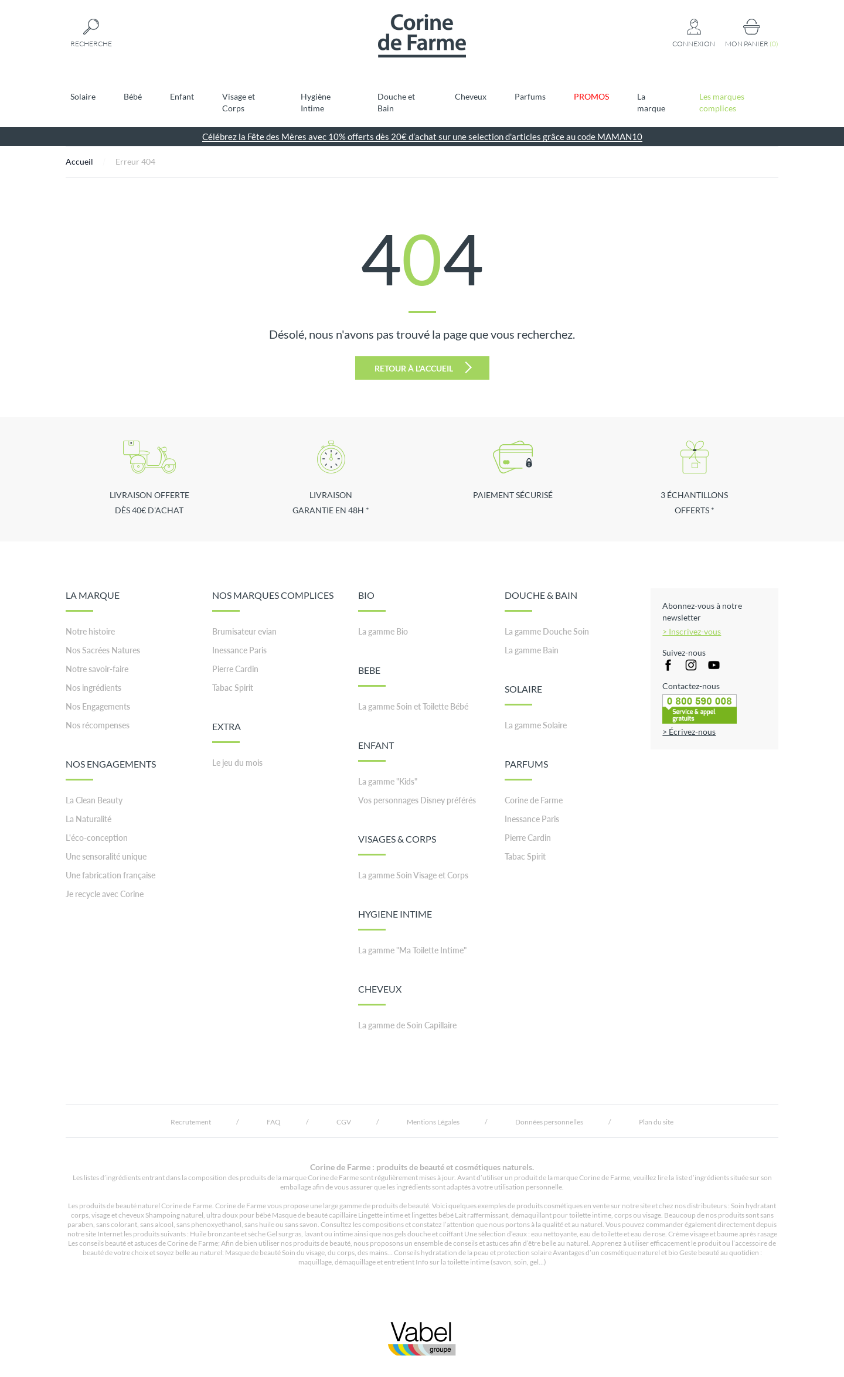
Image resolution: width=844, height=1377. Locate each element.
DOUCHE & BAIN (541, 600)
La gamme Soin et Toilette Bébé (413, 706)
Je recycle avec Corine (105, 894)
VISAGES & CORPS (397, 844)
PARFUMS (526, 769)
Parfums (530, 96)
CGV (343, 1121)
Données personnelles (549, 1121)
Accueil (79, 161)
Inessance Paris (239, 650)
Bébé (133, 96)
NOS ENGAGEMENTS (111, 769)
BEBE (372, 675)
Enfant (182, 96)
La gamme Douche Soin (547, 631)
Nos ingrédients (93, 688)
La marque (651, 102)
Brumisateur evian (244, 631)
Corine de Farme (534, 800)
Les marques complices (721, 102)
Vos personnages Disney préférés (417, 800)
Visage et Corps (238, 102)
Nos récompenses (98, 725)
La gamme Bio (383, 631)
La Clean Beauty (94, 800)
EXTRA (226, 732)
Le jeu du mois (237, 763)
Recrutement (191, 1121)
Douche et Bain (396, 102)
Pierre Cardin (235, 669)
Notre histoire (90, 631)
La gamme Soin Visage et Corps (413, 875)
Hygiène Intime (316, 102)
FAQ (274, 1121)
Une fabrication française (110, 875)
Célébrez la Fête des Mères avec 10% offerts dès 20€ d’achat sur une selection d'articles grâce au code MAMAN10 (422, 136)
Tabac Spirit (232, 688)
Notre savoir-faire (97, 669)
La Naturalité (88, 819)
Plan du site (656, 1121)
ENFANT (376, 750)
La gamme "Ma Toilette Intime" (412, 950)
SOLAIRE (523, 694)
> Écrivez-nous (689, 732)
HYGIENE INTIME (395, 919)
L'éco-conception (97, 838)
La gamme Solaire (536, 725)
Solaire (83, 96)
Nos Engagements (98, 706)
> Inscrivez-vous (691, 631)
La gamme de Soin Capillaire (407, 1025)
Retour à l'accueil (423, 367)
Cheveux (470, 96)
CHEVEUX (379, 994)
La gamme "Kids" (387, 781)
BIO (372, 600)
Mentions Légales (433, 1121)
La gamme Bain (532, 650)
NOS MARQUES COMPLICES (272, 600)
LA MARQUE (93, 600)
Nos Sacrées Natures (103, 650)
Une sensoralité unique (106, 856)
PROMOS (591, 96)
